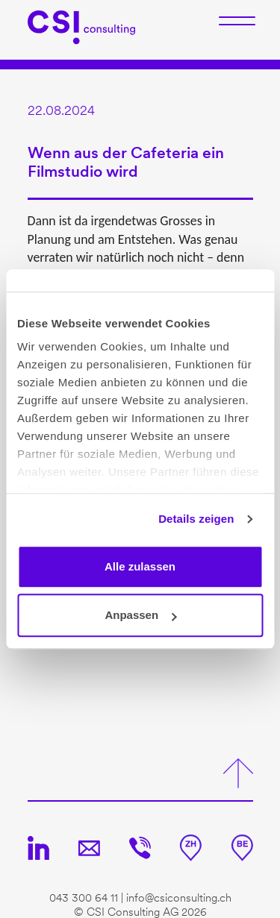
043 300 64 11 (83, 898)
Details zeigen (196, 518)
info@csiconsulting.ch (178, 898)
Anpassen (140, 615)
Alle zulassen (140, 566)
